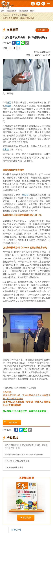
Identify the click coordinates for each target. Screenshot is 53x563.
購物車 (38, 4)
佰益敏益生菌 (11, 11)
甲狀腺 (6, 149)
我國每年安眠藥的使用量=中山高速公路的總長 (24, 454)
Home (5, 15)
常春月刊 (16, 529)
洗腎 (9, 102)
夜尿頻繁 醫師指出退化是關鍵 (17, 461)
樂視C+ (32, 11)
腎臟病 (8, 106)
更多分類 (42, 30)
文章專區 (13, 15)
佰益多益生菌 (23, 11)
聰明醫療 (23, 15)
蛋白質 (25, 195)
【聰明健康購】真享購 (14, 467)
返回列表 (46, 55)
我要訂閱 (25, 517)
